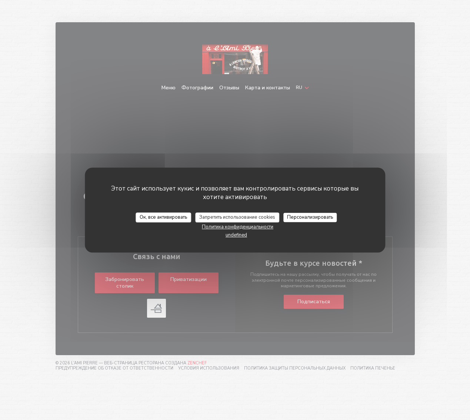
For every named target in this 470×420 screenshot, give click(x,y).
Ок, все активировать (163, 217)
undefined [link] (236, 235)
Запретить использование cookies (237, 217)
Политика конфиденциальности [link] (237, 227)
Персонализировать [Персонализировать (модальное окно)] (310, 217)
